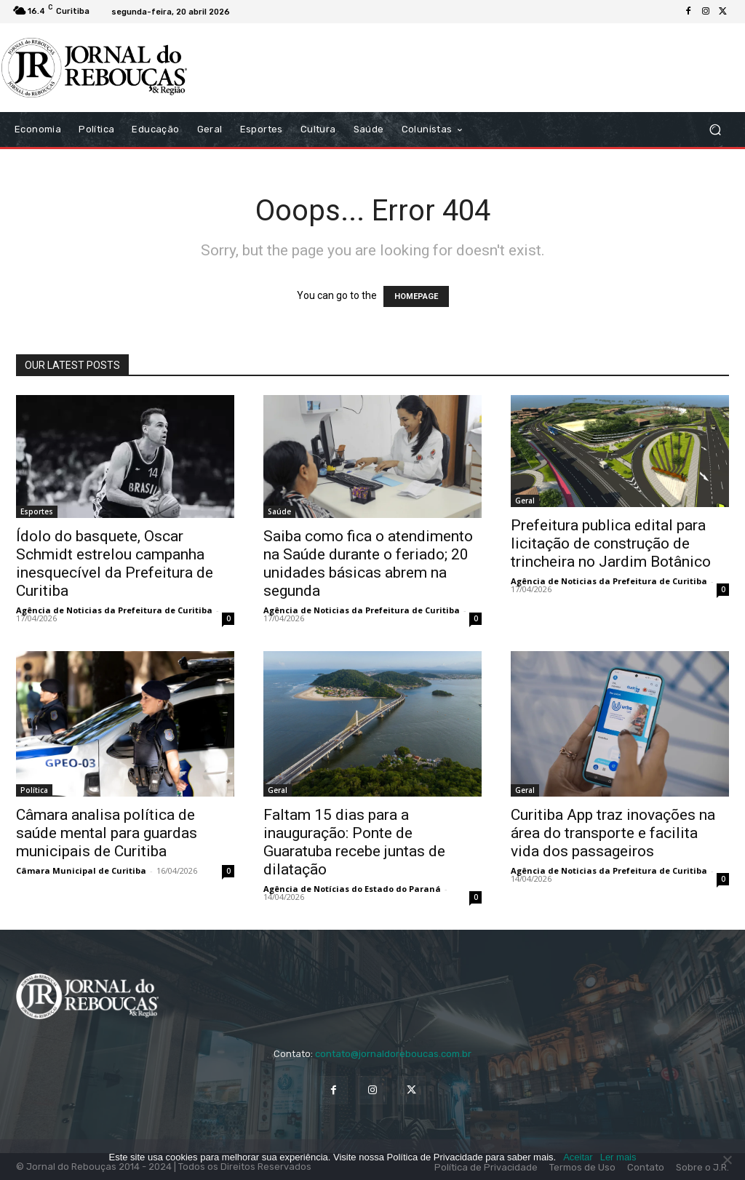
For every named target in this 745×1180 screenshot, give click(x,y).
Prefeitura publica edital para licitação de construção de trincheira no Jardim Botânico (611, 543)
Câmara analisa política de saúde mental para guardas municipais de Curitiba (106, 833)
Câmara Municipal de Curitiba (81, 870)
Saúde (279, 511)
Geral (525, 500)
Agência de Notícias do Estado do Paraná (352, 888)
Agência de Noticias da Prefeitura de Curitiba (114, 610)
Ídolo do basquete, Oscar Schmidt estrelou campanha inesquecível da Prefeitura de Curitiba (114, 563)
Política (34, 790)
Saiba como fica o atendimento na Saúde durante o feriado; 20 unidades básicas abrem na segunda (368, 563)
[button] (715, 130)
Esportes (36, 511)
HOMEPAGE (416, 296)
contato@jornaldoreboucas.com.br (393, 1053)
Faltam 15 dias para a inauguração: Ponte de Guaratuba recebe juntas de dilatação (354, 842)
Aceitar (577, 1157)
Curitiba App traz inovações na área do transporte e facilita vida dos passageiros (613, 833)
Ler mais (618, 1157)
